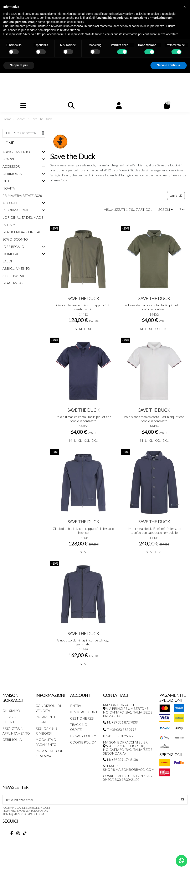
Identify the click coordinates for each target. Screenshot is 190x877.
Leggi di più (176, 195)
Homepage (12, 254)
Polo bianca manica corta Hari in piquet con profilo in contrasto (154, 419)
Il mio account (83, 712)
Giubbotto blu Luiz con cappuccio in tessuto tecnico (83, 530)
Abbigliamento (16, 152)
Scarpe (8, 159)
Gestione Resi (82, 718)
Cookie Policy (83, 742)
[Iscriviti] (182, 799)
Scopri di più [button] (19, 65)
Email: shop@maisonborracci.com (128, 768)
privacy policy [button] (124, 13)
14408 (83, 538)
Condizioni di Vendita (48, 708)
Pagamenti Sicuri (45, 719)
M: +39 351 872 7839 (120, 722)
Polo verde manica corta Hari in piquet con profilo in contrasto (154, 307)
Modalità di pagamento (46, 741)
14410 (83, 314)
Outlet (8, 181)
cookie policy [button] (75, 22)
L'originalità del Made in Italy (22, 221)
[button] (184, 6)
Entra (75, 705)
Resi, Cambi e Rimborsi (46, 730)
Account (10, 203)
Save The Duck (83, 298)
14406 (83, 426)
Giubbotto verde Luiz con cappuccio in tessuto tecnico (83, 307)
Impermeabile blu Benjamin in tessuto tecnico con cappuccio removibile (154, 530)
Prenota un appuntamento (16, 730)
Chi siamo (11, 710)
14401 (154, 538)
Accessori (11, 166)
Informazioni (15, 210)
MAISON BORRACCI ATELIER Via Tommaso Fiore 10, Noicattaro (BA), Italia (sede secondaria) (128, 747)
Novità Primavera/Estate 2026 (22, 191)
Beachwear (13, 283)
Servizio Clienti (9, 719)
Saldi (7, 261)
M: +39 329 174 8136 (120, 759)
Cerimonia (12, 174)
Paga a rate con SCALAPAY (50, 753)
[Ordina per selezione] (166, 209)
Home (8, 143)
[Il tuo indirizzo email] (90, 799)
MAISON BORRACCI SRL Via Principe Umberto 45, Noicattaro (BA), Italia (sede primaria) (128, 710)
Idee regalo (13, 246)
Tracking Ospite (78, 726)
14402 (154, 314)
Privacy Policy (83, 736)
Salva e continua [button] (168, 65)
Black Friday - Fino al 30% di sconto (21, 235)
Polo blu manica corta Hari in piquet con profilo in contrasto (83, 419)
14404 (154, 426)
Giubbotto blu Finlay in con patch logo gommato (83, 642)
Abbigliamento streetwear (16, 272)
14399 (83, 649)
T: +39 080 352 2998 (119, 729)
